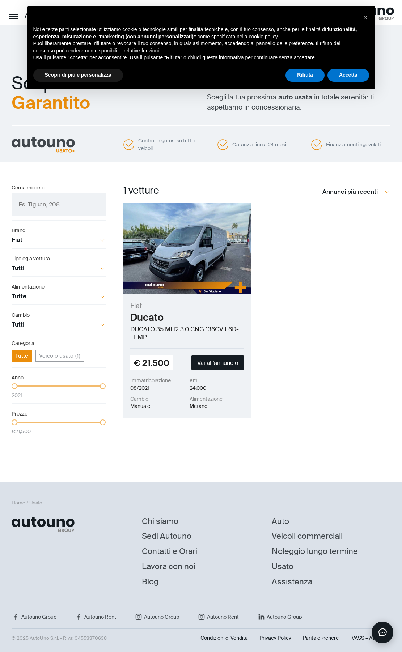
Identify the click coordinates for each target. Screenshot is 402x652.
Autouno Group (34, 617)
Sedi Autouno (166, 536)
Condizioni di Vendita (224, 638)
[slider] (14, 386)
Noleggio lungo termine (315, 551)
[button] (365, 17)
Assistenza (292, 581)
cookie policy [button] (263, 36)
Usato (282, 566)
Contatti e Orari (169, 551)
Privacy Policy (275, 638)
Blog (150, 581)
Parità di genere (321, 638)
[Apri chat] (382, 632)
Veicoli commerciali (307, 536)
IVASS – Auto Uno (370, 638)
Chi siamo (160, 521)
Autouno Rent (95, 617)
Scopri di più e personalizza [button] (78, 75)
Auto (280, 521)
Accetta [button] (348, 75)
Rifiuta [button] (305, 75)
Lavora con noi (168, 566)
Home (18, 503)
